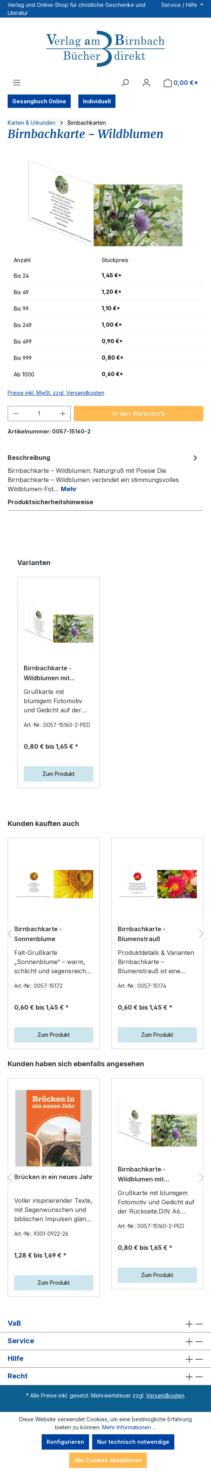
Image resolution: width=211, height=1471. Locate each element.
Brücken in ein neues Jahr (53, 1177)
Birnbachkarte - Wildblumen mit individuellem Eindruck (57, 673)
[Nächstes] (201, 933)
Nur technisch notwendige (133, 1441)
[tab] (104, 472)
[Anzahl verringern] (16, 413)
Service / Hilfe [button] (180, 5)
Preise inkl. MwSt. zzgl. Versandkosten (56, 392)
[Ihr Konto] (146, 82)
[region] (105, 203)
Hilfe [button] (105, 1358)
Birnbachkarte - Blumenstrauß (142, 934)
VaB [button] (105, 1323)
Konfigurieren (65, 1441)
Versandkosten (165, 1395)
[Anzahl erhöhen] (63, 413)
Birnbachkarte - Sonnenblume (38, 934)
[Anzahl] (39, 413)
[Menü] (17, 82)
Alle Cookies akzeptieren (108, 1460)
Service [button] (105, 1341)
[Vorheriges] (9, 933)
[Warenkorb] (181, 83)
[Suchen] (125, 82)
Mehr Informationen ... (129, 1427)
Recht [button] (105, 1376)
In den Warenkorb (138, 413)
